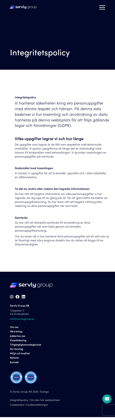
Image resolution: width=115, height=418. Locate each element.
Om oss (14, 328)
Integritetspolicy (19, 400)
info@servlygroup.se (22, 319)
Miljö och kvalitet (20, 354)
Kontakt (14, 363)
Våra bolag (16, 332)
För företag (16, 349)
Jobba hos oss (18, 336)
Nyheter (14, 358)
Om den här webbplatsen (45, 400)
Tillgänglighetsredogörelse (26, 345)
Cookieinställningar (37, 405)
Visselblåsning (18, 341)
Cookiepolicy (17, 405)
